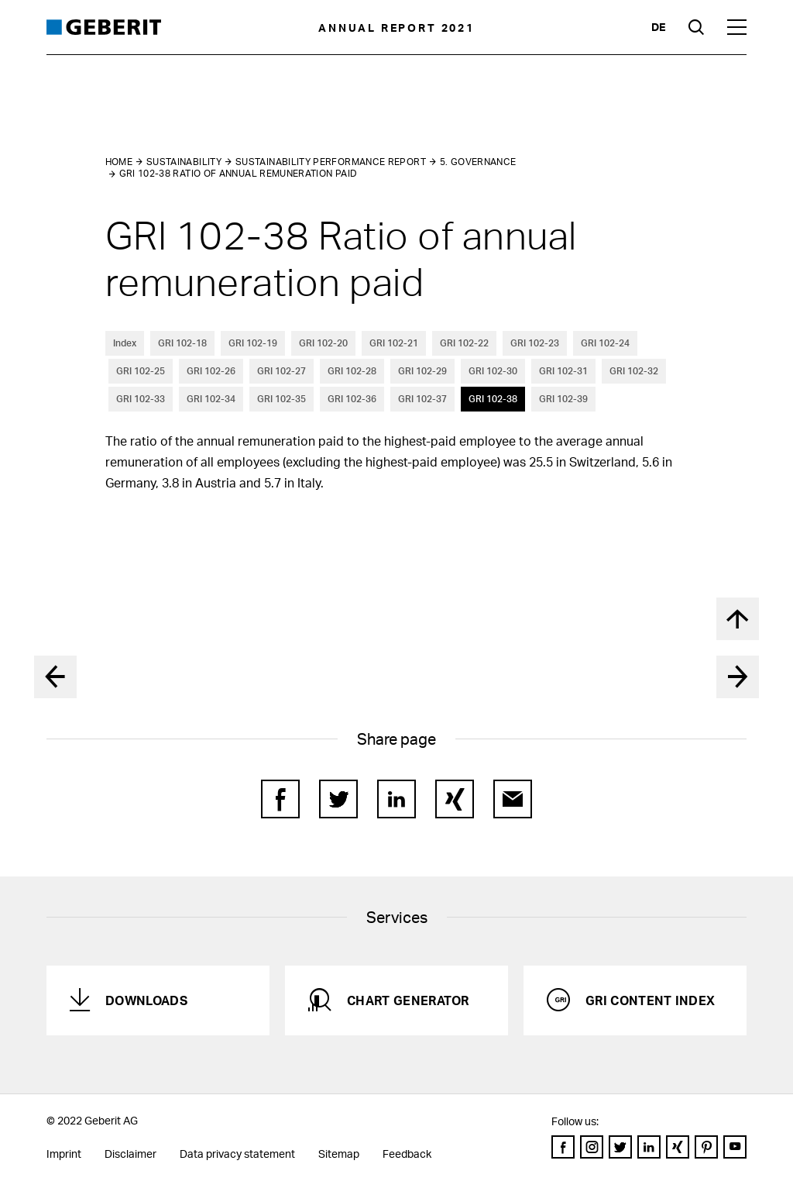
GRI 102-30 (493, 371)
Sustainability (183, 161)
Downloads (146, 1000)
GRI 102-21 (393, 343)
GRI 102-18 (182, 343)
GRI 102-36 (352, 399)
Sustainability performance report (330, 161)
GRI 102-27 (281, 371)
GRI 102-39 (563, 399)
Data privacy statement (237, 1153)
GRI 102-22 (464, 343)
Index (124, 343)
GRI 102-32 (633, 371)
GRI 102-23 (534, 343)
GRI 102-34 (211, 399)
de (658, 26)
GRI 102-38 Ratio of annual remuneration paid (238, 173)
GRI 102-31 (563, 371)
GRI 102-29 (422, 371)
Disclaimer (130, 1153)
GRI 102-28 (352, 371)
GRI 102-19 (252, 343)
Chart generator (408, 1000)
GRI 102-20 (323, 343)
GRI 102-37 (422, 399)
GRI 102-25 (140, 371)
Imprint (63, 1153)
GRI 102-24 (605, 343)
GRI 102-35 (281, 399)
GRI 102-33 (140, 399)
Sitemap (338, 1153)
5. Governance (478, 161)
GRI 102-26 (211, 371)
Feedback (407, 1153)
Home (118, 161)
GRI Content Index (650, 1000)
